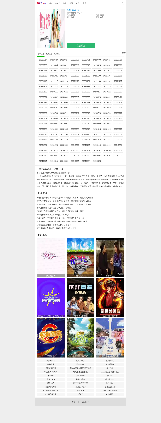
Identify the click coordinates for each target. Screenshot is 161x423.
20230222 (107, 92)
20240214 (118, 150)
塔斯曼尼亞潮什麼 (80, 372)
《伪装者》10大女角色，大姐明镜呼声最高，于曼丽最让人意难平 (64, 204)
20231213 (97, 140)
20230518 (97, 102)
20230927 (118, 124)
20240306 (97, 156)
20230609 (86, 108)
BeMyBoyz (110, 383)
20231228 (54, 145)
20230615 (97, 108)
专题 (78, 3)
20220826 (97, 65)
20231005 (64, 129)
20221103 (97, 76)
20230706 (54, 113)
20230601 (54, 108)
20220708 (97, 60)
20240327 (86, 161)
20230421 (107, 97)
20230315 (75, 97)
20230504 (54, 102)
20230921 (107, 124)
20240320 (64, 161)
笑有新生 (50, 356)
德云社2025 (110, 379)
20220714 (107, 60)
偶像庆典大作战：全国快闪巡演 (51, 316)
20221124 (86, 81)
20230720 (97, 113)
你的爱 (51, 376)
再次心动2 (80, 364)
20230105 (43, 92)
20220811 (64, 65)
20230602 (64, 108)
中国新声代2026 (50, 372)
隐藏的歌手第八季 (110, 316)
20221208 (43, 86)
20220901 (107, 65)
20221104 (107, 76)
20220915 (43, 71)
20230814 (64, 118)
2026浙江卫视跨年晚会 (110, 372)
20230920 (97, 124)
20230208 (86, 92)
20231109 (75, 134)
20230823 (97, 118)
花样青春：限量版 (80, 316)
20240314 (43, 161)
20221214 (54, 86)
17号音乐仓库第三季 (110, 356)
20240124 (54, 150)
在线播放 (80, 45)
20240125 (64, 150)
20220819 (86, 65)
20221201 (107, 81)
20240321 (75, 161)
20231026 (43, 134)
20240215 (43, 156)
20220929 (86, 71)
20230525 (118, 102)
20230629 (43, 113)
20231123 (54, 140)
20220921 (54, 71)
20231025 (118, 129)
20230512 (86, 102)
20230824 (107, 118)
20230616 (107, 108)
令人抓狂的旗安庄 (110, 390)
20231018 (97, 129)
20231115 (107, 134)
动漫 (71, 3)
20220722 (43, 65)
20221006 (97, 71)
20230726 (107, 113)
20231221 (43, 145)
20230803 (54, 118)
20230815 (75, 118)
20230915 (86, 124)
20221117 (54, 81)
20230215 (97, 92)
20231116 (118, 134)
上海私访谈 (110, 276)
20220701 (86, 60)
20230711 (64, 113)
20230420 (97, 97)
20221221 (86, 86)
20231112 (97, 134)
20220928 (75, 71)
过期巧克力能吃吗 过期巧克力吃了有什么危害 (57, 228)
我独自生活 (50, 361)
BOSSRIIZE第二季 (50, 390)
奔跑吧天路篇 (50, 387)
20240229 (86, 156)
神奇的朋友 (110, 394)
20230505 (64, 102)
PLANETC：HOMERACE (80, 368)
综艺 (65, 3)
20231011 (75, 129)
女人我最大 (50, 276)
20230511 (75, 102)
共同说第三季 (50, 368)
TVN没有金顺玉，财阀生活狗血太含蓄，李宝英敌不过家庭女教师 (64, 201)
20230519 (107, 102)
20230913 (75, 124)
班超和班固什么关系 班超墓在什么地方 (54, 215)
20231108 (64, 134)
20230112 (64, 92)
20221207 (118, 81)
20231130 (75, 140)
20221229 (107, 86)
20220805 (54, 65)
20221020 (43, 76)
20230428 (43, 102)
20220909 (118, 65)
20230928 (43, 129)
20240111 (107, 145)
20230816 (86, 118)
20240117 (118, 145)
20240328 (97, 161)
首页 (73, 402)
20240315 (54, 161)
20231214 (107, 140)
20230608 (75, 108)
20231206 (86, 140)
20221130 (97, 81)
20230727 (118, 113)
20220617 (43, 60)
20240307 (107, 156)
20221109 (118, 76)
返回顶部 (85, 402)
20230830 (118, 118)
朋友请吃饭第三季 (80, 383)
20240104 (86, 145)
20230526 (43, 108)
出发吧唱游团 (50, 394)
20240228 (75, 156)
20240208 (107, 150)
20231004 (54, 129)
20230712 (75, 113)
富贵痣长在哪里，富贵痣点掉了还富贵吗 (54, 225)
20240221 (54, 156)
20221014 (118, 71)
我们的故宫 (80, 379)
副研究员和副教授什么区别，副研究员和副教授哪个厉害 (61, 211)
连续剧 (57, 3)
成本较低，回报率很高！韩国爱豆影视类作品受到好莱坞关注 (62, 221)
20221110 (43, 81)
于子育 (79, 13)
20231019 (107, 129)
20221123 (75, 81)
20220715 (118, 60)
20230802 (43, 118)
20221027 (64, 76)
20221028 (86, 76)
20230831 (43, 124)
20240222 (64, 156)
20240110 (97, 145)
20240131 (75, 150)
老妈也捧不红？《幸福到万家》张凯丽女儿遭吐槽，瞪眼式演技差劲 (65, 198)
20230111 (54, 92)
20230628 (118, 108)
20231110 (86, 134)
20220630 (75, 60)
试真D (80, 394)
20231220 (118, 140)
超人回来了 (80, 276)
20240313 (118, 156)
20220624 (64, 60)
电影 (50, 3)
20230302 (54, 97)
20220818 (75, 65)
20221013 (107, 71)
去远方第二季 (110, 387)
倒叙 (124, 53)
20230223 (118, 92)
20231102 (54, 134)
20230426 (118, 97)
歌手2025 (80, 390)
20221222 (97, 86)
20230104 (118, 86)
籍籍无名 (50, 364)
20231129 (64, 140)
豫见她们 (50, 383)
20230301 (43, 97)
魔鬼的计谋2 (81, 387)
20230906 (54, 124)
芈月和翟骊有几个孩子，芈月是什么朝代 (54, 208)
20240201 (86, 150)
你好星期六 (110, 364)
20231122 (43, 140)
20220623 (54, 60)
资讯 (84, 3)
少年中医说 (80, 376)
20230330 (86, 97)
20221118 (64, 81)
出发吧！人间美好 (80, 356)
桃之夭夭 (110, 368)
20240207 (97, 150)
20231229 (64, 145)
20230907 (64, 124)
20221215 (64, 86)
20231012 (86, 129)
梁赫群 (74, 13)
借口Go (110, 376)
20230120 (75, 92)
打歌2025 (51, 379)
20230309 (64, 97)
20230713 (86, 113)
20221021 (54, 76)
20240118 (43, 150)
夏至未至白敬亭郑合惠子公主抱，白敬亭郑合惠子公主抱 (61, 218)
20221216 (75, 86)
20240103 (75, 145)
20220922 (64, 71)
